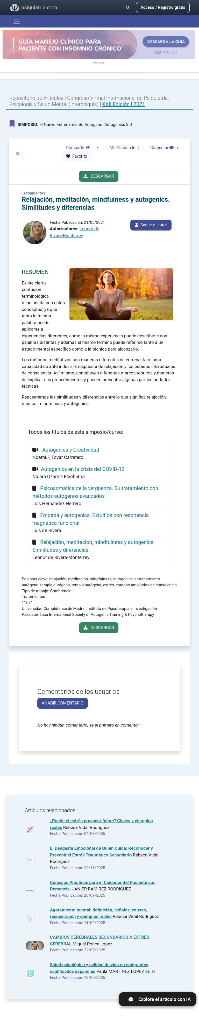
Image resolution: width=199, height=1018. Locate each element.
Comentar (165, 147)
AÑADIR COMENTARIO (62, 703)
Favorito (76, 156)
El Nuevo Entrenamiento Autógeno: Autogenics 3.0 (71, 123)
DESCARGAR (98, 176)
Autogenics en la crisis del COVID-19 (83, 469)
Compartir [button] (81, 147)
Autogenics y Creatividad (70, 450)
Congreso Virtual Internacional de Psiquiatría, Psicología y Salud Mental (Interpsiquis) (89, 101)
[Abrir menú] (16, 21)
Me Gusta (126, 147)
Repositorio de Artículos (36, 98)
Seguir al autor (151, 224)
